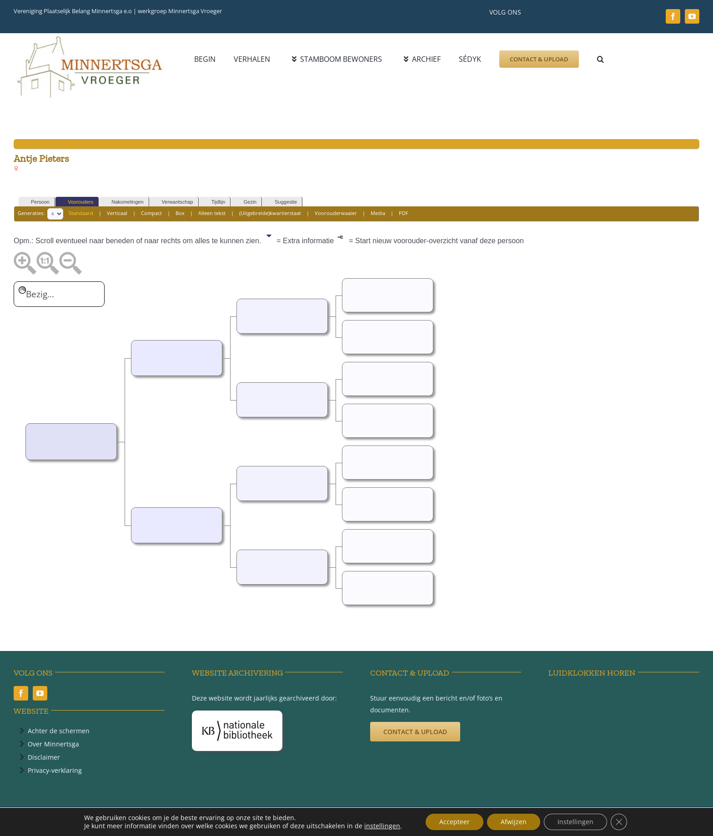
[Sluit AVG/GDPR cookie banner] (619, 822)
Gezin (245, 202)
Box (180, 213)
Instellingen (575, 821)
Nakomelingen (123, 202)
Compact (151, 213)
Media (378, 213)
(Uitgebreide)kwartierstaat (270, 213)
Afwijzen (514, 821)
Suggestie (281, 202)
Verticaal (117, 213)
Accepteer (454, 821)
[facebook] (673, 16)
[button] (600, 59)
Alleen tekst (212, 213)
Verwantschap (173, 202)
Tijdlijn (214, 202)
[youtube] (692, 16)
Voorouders (76, 202)
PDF (403, 213)
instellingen (382, 826)
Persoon (36, 202)
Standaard (81, 213)
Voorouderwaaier (336, 213)
